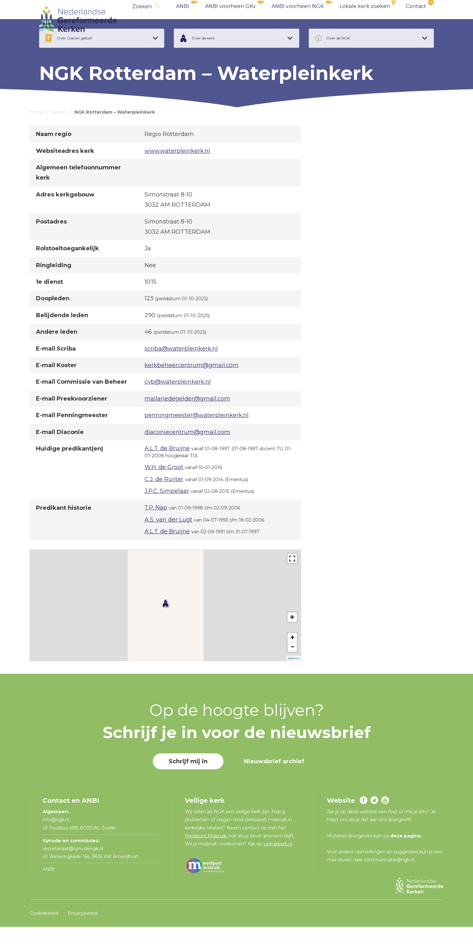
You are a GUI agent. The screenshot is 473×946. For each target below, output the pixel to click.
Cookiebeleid (44, 932)
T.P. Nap (156, 526)
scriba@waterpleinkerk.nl (181, 367)
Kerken (59, 131)
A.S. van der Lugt (168, 538)
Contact (416, 19)
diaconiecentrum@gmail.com (187, 451)
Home (37, 131)
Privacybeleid (82, 932)
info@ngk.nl (56, 839)
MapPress (293, 677)
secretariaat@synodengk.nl (73, 868)
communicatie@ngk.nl (389, 879)
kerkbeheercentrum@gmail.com (192, 384)
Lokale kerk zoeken (365, 19)
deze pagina (405, 855)
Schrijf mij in (188, 780)
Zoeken (142, 19)
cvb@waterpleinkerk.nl (178, 400)
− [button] (292, 666)
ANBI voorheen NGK (298, 19)
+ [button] (292, 656)
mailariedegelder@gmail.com (187, 417)
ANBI (182, 19)
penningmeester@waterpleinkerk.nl (197, 434)
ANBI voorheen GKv (230, 19)
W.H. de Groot (164, 486)
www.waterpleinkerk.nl (177, 170)
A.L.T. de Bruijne (167, 467)
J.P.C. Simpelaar (167, 510)
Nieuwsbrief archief (274, 780)
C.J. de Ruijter (164, 498)
